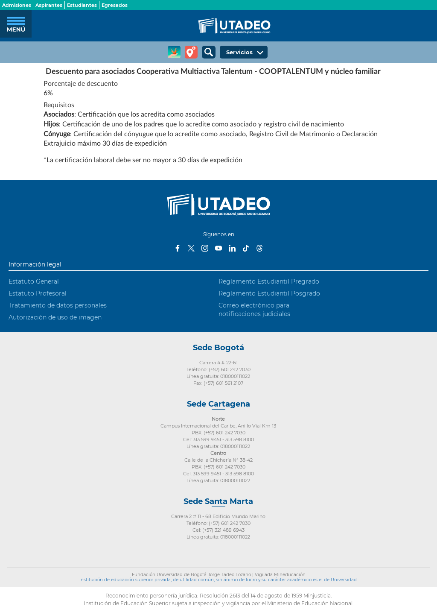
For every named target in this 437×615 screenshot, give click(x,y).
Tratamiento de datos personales (58, 305)
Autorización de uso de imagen (55, 317)
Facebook (177, 248)
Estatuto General (34, 281)
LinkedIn (232, 248)
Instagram (204, 248)
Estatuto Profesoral (38, 293)
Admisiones (16, 5)
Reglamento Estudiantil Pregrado (268, 281)
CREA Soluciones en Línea (174, 52)
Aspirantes (48, 5)
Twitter (191, 248)
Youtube (218, 248)
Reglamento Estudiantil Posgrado (269, 293)
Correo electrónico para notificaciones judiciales (254, 310)
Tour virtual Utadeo (191, 52)
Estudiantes (82, 5)
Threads (259, 248)
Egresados (115, 5)
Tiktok (245, 248)
